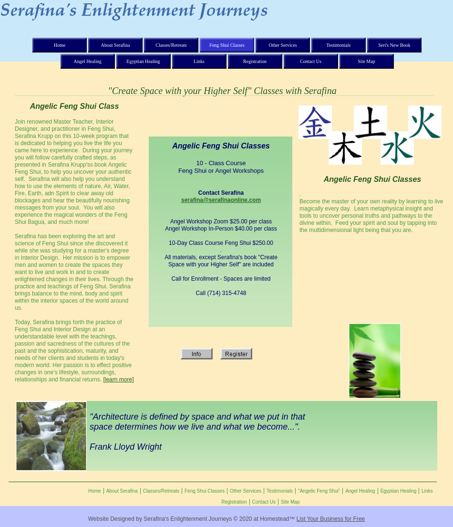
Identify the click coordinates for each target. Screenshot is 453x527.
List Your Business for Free (331, 519)
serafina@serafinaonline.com (221, 200)
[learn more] (118, 379)
